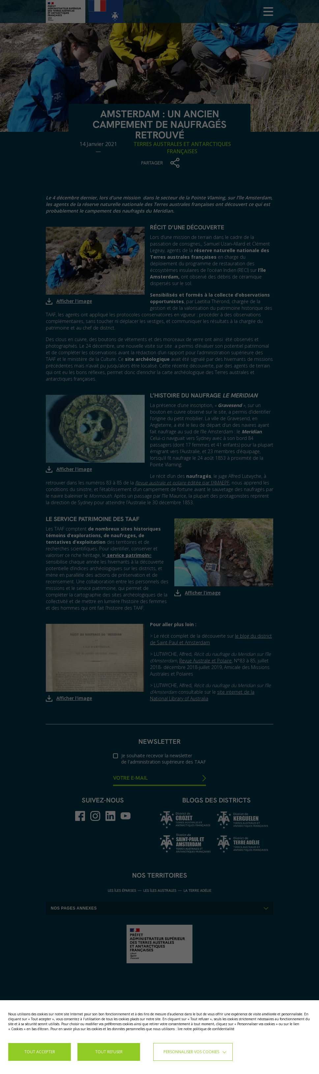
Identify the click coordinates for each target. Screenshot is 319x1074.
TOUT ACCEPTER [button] (39, 1052)
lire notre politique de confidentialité (206, 1029)
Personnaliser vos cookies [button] (191, 1052)
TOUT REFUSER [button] (109, 1052)
